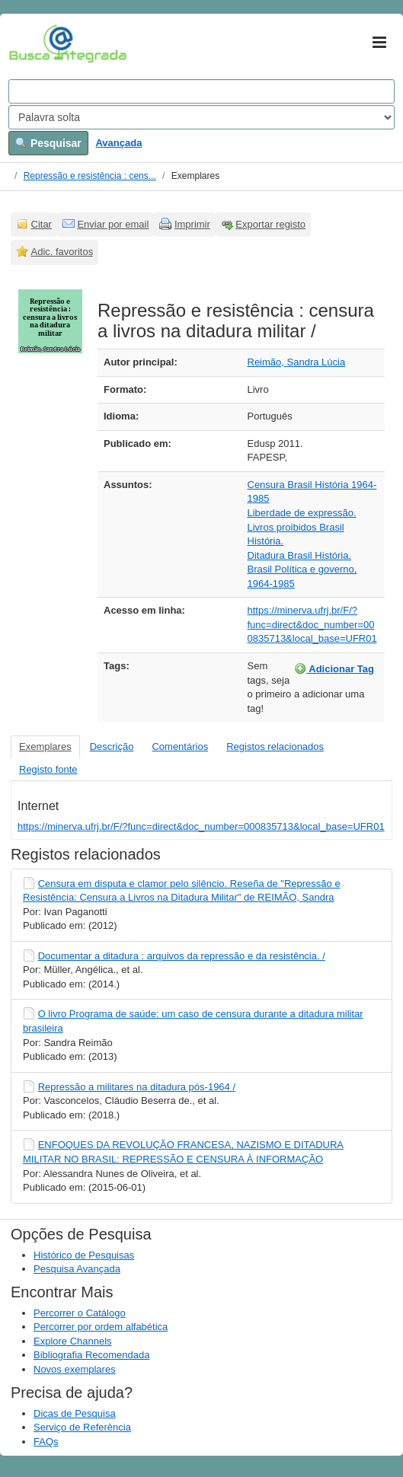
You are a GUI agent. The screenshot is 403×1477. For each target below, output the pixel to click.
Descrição (112, 746)
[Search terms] (201, 91)
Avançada (118, 142)
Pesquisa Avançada (77, 1268)
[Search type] (201, 117)
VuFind (32, 43)
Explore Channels (73, 1341)
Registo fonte (48, 769)
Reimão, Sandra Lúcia (297, 362)
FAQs (46, 1441)
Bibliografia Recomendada (91, 1355)
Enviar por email (113, 224)
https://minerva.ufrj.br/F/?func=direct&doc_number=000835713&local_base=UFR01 (312, 624)
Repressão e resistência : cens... (90, 176)
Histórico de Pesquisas (84, 1255)
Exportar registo (270, 224)
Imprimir (192, 224)
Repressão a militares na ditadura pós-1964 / (136, 1087)
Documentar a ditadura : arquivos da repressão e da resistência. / (181, 956)
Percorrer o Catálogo (80, 1313)
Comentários (180, 746)
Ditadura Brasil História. (300, 555)
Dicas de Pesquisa (75, 1413)
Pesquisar (48, 143)
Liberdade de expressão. (302, 512)
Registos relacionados (275, 746)
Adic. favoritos (62, 251)
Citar (41, 224)
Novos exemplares (75, 1369)
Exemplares (45, 746)
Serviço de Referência (82, 1427)
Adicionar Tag (334, 668)
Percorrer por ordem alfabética (101, 1326)
